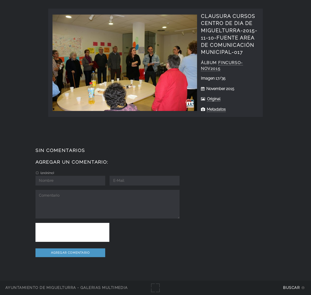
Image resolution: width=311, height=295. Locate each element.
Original (213, 99)
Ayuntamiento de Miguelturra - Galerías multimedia (66, 288)
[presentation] (72, 232)
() (47, 173)
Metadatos (216, 109)
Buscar (291, 288)
